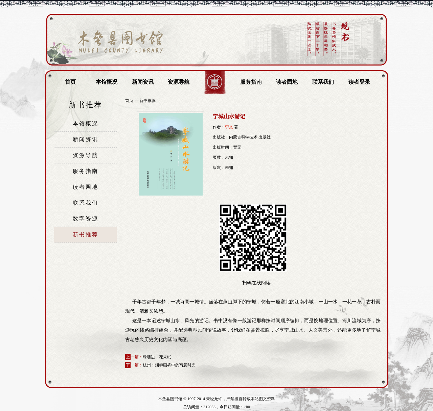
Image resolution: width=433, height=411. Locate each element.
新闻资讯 (143, 82)
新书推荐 (85, 234)
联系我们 (323, 82)
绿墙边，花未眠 (157, 357)
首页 (70, 82)
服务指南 (251, 82)
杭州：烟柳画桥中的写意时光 (169, 365)
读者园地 (287, 82)
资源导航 (178, 82)
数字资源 (85, 219)
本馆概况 (106, 82)
